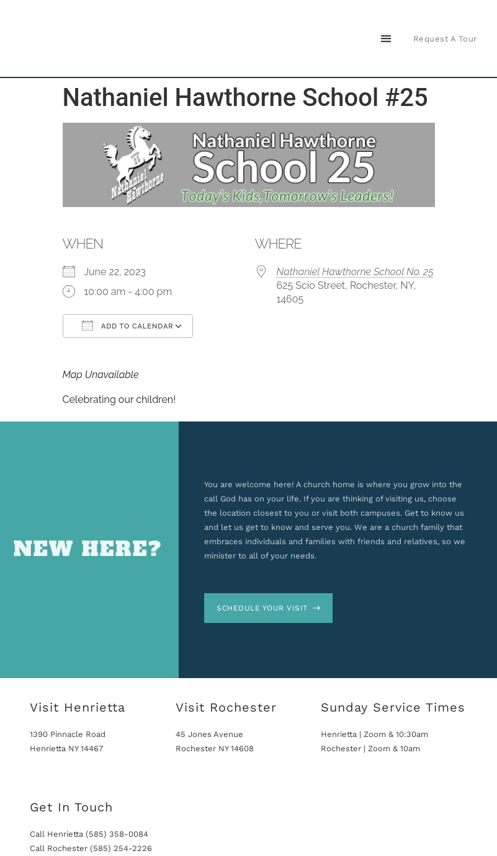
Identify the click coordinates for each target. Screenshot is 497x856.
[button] (386, 38)
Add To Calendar (128, 325)
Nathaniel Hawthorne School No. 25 (355, 272)
